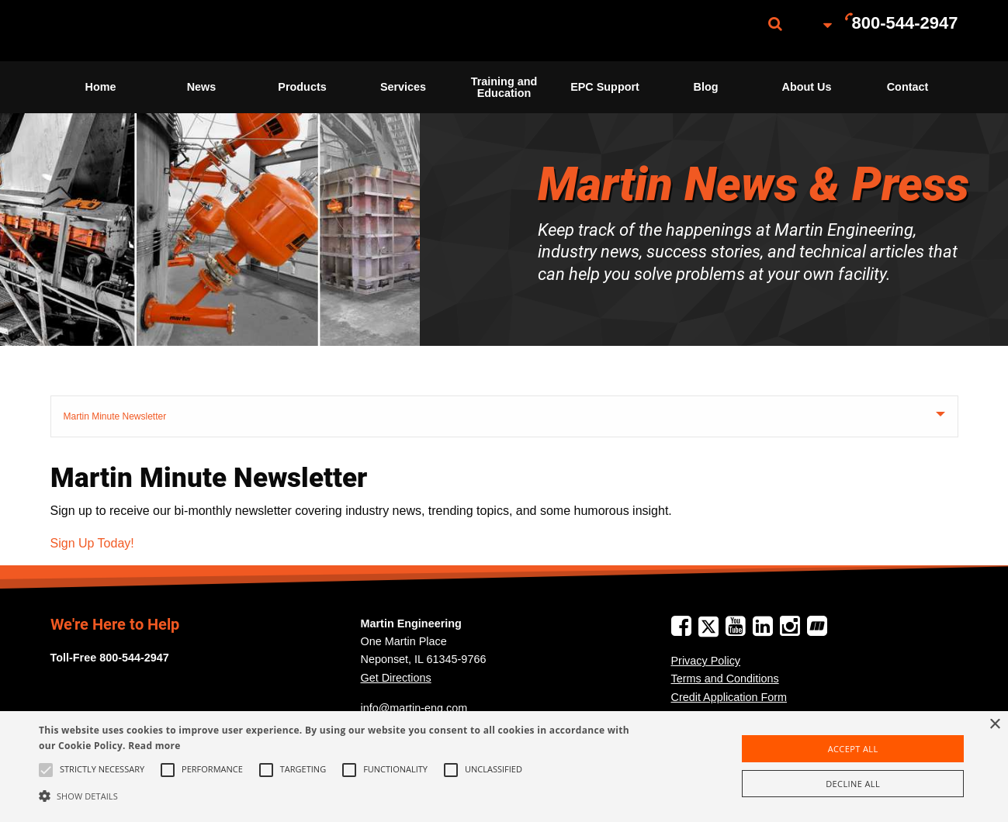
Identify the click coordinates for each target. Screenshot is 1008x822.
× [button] (994, 724)
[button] (341, 795)
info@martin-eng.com (414, 708)
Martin (128, 30)
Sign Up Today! (92, 543)
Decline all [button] (853, 783)
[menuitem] (128, 30)
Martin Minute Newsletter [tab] (115, 416)
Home (100, 87)
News (201, 87)
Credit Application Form (729, 697)
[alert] (504, 766)
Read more (154, 745)
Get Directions (396, 678)
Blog (706, 87)
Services (403, 87)
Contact (908, 87)
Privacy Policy (706, 660)
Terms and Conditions (725, 678)
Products (302, 87)
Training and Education (504, 86)
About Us (807, 87)
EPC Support (604, 87)
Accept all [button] (853, 749)
